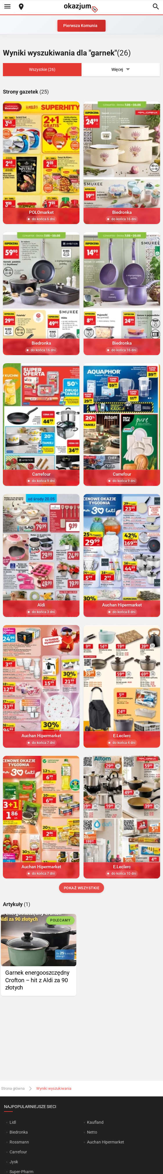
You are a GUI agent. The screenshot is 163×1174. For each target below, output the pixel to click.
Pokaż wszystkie (81, 888)
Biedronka (19, 1132)
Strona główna (13, 1088)
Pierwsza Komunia (80, 25)
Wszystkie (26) (42, 69)
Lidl (13, 1122)
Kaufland (95, 1122)
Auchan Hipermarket (105, 1142)
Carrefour (18, 1152)
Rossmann (19, 1142)
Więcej (120, 69)
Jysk (14, 1161)
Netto (92, 1132)
